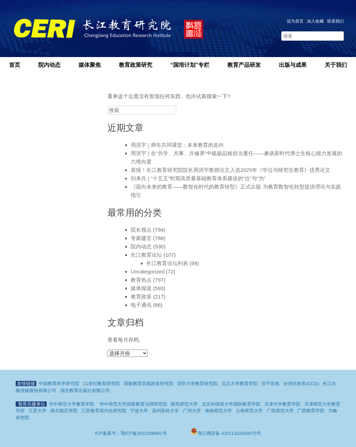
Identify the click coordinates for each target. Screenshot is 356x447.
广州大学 (192, 410)
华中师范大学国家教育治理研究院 (133, 404)
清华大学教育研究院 (197, 383)
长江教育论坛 (146, 255)
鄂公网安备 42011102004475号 (226, 433)
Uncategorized (147, 271)
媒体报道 (141, 288)
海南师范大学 (218, 410)
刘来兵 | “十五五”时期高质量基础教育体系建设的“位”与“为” (198, 178)
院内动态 (49, 65)
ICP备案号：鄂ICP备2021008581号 (131, 433)
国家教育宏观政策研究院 (148, 383)
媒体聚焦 (90, 65)
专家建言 (141, 238)
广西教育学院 (310, 410)
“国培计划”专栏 (189, 65)
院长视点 (141, 230)
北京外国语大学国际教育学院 (231, 404)
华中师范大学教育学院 (71, 404)
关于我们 (336, 65)
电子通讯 (141, 305)
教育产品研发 (244, 65)
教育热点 (141, 280)
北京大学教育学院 (239, 383)
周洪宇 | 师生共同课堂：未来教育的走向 (177, 145)
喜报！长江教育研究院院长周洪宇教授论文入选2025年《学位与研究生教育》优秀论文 (230, 170)
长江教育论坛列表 (167, 263)
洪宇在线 (270, 383)
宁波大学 (139, 410)
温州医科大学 (165, 410)
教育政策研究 (135, 65)
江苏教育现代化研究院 (104, 410)
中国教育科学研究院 (59, 383)
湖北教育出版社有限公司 (85, 390)
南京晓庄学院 (64, 410)
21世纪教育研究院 (101, 383)
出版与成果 (293, 65)
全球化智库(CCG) (301, 383)
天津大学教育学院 (282, 404)
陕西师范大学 (184, 404)
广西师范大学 (280, 410)
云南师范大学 (249, 410)
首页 (14, 65)
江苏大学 (38, 410)
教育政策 (141, 297)
